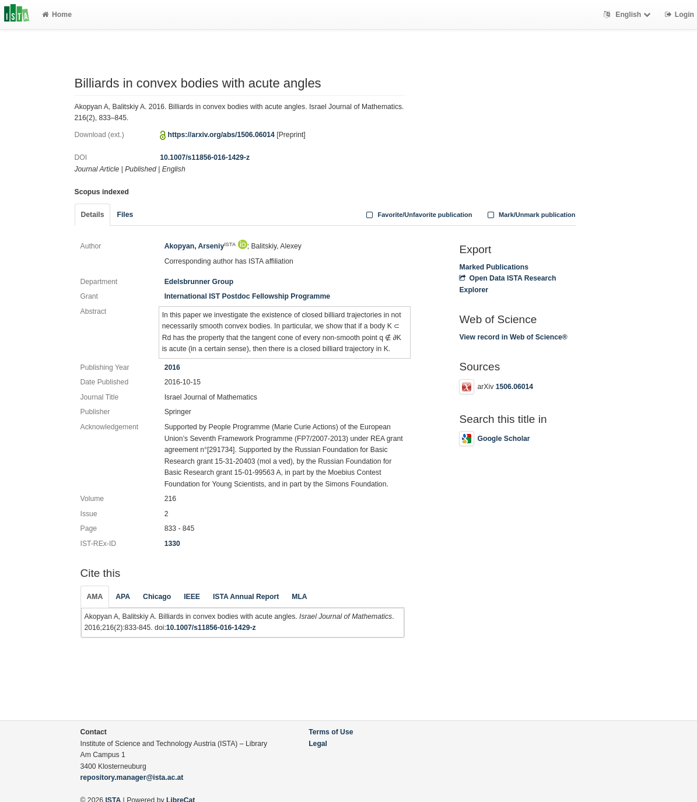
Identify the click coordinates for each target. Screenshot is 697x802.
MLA (299, 597)
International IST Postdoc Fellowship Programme (247, 296)
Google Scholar (494, 439)
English (628, 14)
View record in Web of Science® (513, 337)
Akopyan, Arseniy (200, 246)
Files (125, 215)
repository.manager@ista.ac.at (132, 777)
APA (122, 597)
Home (57, 14)
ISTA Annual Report (246, 597)
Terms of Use (331, 732)
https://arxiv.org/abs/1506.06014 (221, 135)
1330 (172, 544)
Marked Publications (493, 267)
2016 (172, 367)
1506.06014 (514, 387)
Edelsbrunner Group (199, 282)
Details (92, 215)
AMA (95, 597)
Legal (318, 744)
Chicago (157, 597)
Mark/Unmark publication (530, 214)
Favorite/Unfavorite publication (418, 214)
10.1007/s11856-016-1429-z (205, 157)
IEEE (192, 597)
